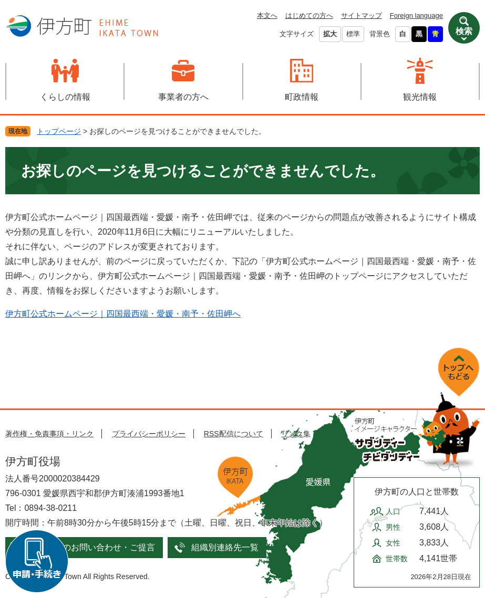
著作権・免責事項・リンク (49, 433)
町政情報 (301, 96)
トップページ (59, 131)
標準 (353, 34)
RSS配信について (233, 433)
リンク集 (296, 433)
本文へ (267, 15)
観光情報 (420, 96)
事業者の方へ (183, 96)
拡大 (330, 34)
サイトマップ (361, 15)
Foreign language (416, 15)
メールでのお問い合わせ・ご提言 (92, 547)
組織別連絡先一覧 (225, 547)
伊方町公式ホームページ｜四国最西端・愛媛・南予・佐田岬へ (123, 313)
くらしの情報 (65, 96)
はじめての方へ (309, 15)
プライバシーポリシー (148, 433)
